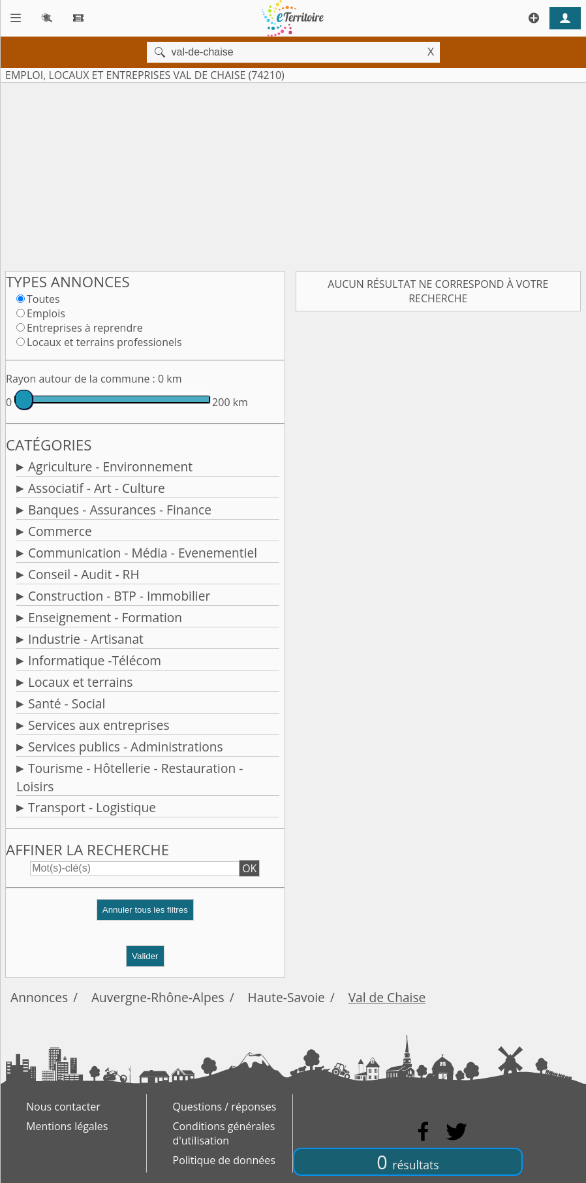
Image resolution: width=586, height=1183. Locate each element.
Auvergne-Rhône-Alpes (157, 997)
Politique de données (224, 1160)
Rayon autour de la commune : (80, 378)
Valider (145, 956)
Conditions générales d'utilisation (224, 1133)
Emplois (46, 313)
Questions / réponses (225, 1106)
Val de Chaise (387, 997)
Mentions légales (67, 1126)
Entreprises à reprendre (85, 328)
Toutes (43, 299)
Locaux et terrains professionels (104, 342)
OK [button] (249, 868)
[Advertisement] (293, 174)
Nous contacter (63, 1106)
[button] (145, 915)
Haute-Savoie (286, 997)
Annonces (39, 997)
